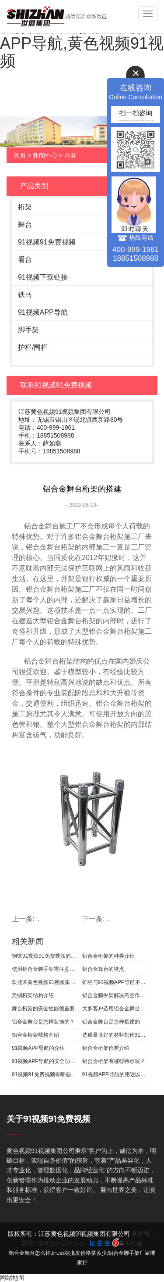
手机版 (133, 1243)
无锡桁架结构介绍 (33, 995)
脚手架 (28, 330)
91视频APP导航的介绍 (38, 1048)
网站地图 (12, 1277)
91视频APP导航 (43, 312)
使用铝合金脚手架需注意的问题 (46, 969)
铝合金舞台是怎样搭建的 (111, 1022)
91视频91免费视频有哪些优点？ (46, 1074)
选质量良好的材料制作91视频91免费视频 (116, 1035)
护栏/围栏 (33, 347)
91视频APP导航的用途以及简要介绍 (116, 1074)
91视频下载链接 (43, 277)
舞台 (25, 224)
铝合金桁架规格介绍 (35, 1035)
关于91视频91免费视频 (48, 1119)
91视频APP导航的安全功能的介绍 (46, 1061)
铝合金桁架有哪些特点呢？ (113, 1061)
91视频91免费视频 (47, 242)
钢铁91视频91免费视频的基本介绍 (46, 956)
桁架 (25, 207)
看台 (25, 259)
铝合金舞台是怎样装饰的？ (43, 1022)
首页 (20, 155)
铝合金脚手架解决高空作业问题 (116, 995)
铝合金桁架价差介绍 (105, 1048)
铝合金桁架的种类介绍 (108, 956)
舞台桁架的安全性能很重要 (43, 1008)
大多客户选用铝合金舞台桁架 (116, 1008)
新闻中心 (45, 155)
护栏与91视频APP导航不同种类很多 (116, 982)
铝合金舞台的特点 (103, 969)
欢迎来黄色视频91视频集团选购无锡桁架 (46, 982)
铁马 (25, 294)
